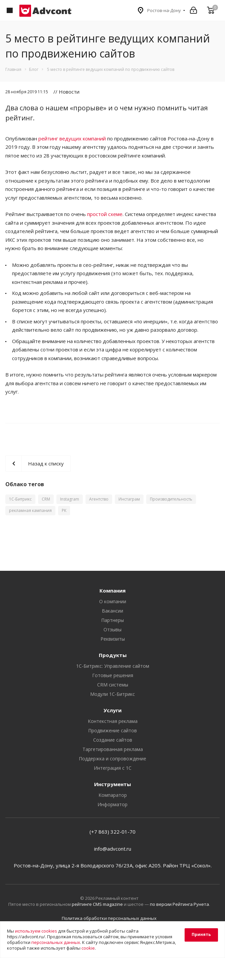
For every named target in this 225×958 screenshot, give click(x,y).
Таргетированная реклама (112, 749)
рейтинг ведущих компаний (72, 138)
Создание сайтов (112, 740)
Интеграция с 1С (113, 768)
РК (64, 510)
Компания (112, 590)
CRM (46, 499)
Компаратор (112, 795)
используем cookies (36, 931)
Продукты (113, 655)
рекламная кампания (30, 510)
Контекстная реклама (113, 721)
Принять (201, 934)
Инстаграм (129, 499)
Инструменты (112, 784)
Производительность (171, 499)
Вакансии (112, 611)
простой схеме (105, 214)
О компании (112, 601)
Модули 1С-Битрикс (112, 694)
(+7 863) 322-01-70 (112, 831)
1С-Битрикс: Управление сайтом (112, 666)
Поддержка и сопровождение (112, 758)
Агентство (98, 499)
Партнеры (112, 620)
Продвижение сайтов (112, 730)
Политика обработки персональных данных (109, 918)
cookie (88, 948)
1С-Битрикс (20, 499)
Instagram (69, 499)
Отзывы (112, 629)
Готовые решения (112, 675)
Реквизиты (112, 639)
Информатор (112, 804)
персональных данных (55, 942)
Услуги (112, 710)
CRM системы (112, 684)
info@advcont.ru (112, 848)
